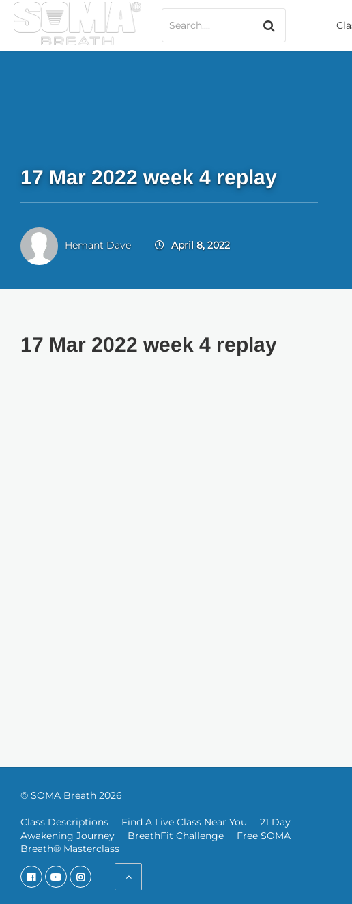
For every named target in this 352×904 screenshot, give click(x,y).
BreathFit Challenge (176, 836)
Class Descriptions (64, 822)
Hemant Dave (98, 245)
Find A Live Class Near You (184, 822)
